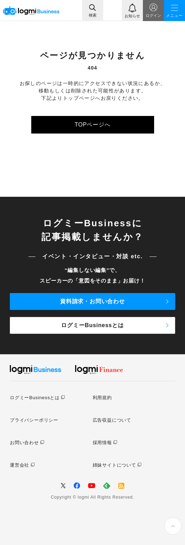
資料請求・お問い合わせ (92, 301)
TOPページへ (92, 125)
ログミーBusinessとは (92, 325)
